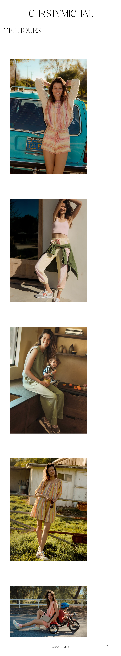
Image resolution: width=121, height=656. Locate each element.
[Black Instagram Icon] (107, 645)
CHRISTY (60, 13)
